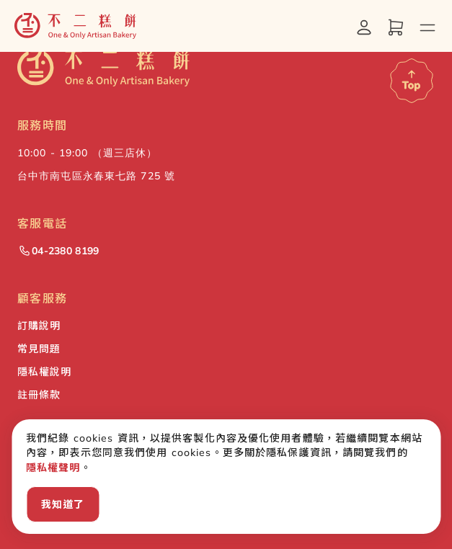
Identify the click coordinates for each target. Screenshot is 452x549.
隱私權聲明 (53, 467)
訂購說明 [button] (39, 325)
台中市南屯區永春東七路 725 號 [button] (96, 175)
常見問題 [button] (39, 348)
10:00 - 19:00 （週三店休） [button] (87, 152)
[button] (75, 26)
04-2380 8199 (58, 251)
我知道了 (62, 504)
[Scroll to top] (412, 80)
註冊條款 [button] (39, 394)
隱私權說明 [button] (44, 371)
